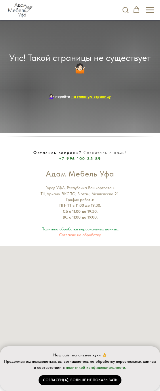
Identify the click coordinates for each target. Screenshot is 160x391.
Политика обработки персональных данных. (80, 229)
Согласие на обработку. (80, 234)
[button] (125, 9)
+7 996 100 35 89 (80, 158)
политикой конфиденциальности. (96, 367)
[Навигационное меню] (150, 10)
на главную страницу (91, 96)
